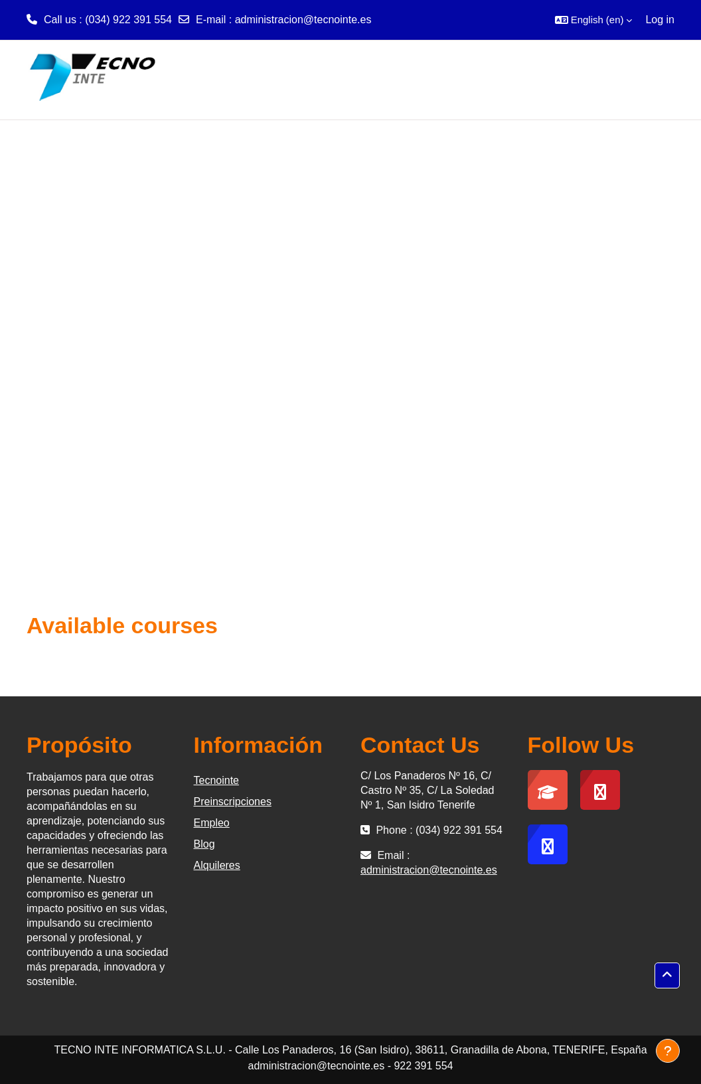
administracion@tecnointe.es (303, 19)
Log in (659, 19)
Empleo (212, 822)
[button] (594, 20)
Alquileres (217, 865)
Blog (204, 844)
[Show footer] (668, 1051)
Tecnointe (217, 780)
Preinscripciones (233, 801)
